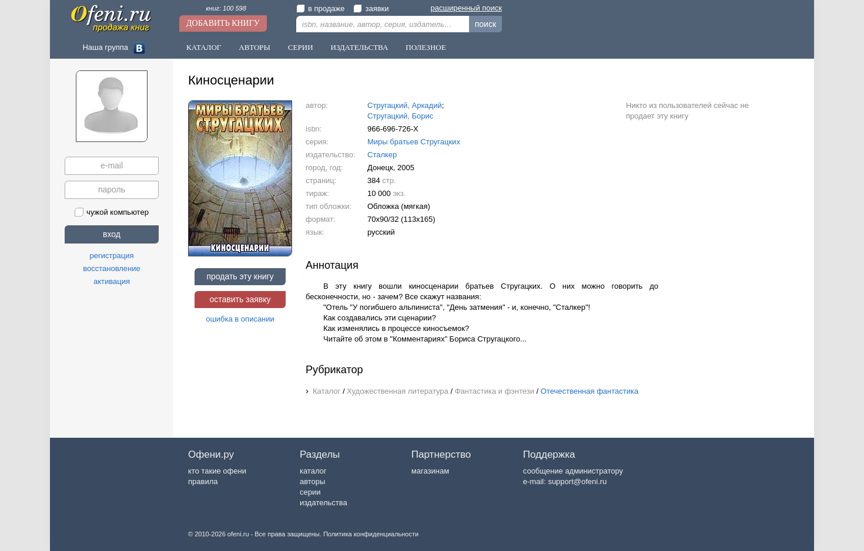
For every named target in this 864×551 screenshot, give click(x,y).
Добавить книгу (223, 23)
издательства (323, 502)
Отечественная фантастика (589, 391)
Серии (300, 47)
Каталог (203, 47)
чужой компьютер (112, 212)
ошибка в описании (240, 319)
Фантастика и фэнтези (494, 391)
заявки (371, 8)
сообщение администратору (573, 471)
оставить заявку (239, 299)
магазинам (430, 471)
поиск (485, 24)
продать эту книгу (239, 276)
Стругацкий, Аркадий (404, 105)
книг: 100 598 (226, 8)
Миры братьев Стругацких (413, 141)
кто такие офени (217, 471)
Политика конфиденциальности (370, 534)
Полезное (426, 47)
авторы (312, 481)
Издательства (360, 47)
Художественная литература (397, 391)
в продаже (320, 8)
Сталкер (382, 154)
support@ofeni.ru (577, 481)
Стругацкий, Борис (400, 115)
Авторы (254, 47)
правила (202, 481)
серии (310, 492)
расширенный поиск (466, 8)
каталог (313, 471)
